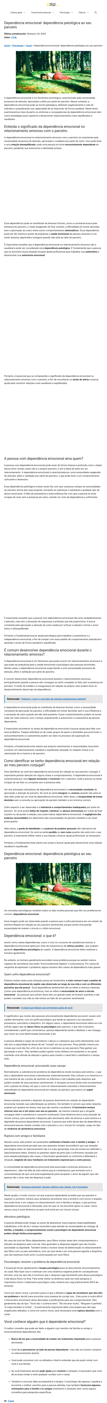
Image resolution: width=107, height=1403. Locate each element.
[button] (95, 12)
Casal (29, 45)
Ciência (85, 12)
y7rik (14, 37)
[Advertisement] (53, 173)
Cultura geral (19, 12)
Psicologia (68, 12)
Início (7, 45)
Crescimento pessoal (44, 12)
